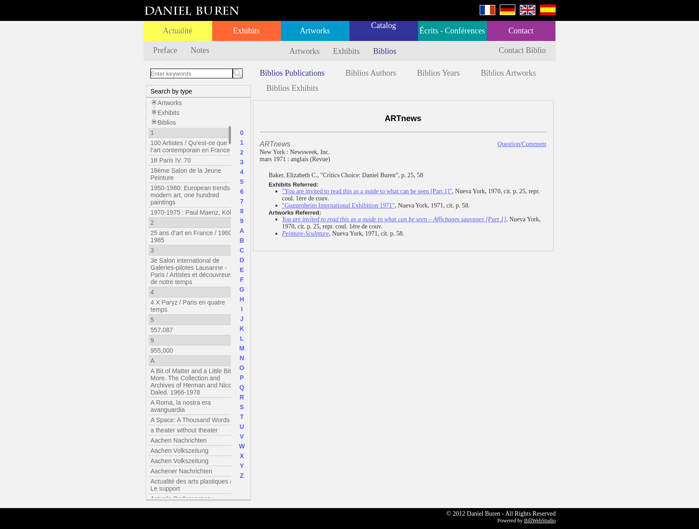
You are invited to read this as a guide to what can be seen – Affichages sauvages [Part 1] (394, 219)
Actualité (178, 30)
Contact (521, 30)
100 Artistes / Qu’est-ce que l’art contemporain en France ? (193, 146)
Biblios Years (438, 73)
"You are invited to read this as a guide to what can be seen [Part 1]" (367, 191)
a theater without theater (184, 430)
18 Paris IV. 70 (171, 160)
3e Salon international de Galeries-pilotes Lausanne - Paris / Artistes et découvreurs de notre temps (192, 271)
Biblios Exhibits (293, 88)
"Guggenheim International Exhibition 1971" (338, 205)
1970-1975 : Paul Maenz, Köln (192, 212)
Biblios (384, 51)
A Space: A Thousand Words (190, 419)
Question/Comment (522, 144)
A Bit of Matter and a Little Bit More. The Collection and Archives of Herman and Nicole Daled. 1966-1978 (194, 381)
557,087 (162, 330)
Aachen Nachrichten (179, 440)
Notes (199, 50)
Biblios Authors (370, 73)
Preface (165, 50)
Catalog (383, 25)
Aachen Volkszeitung (180, 450)
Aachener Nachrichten (182, 471)
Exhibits (246, 30)
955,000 (162, 350)
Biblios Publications (292, 73)
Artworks (315, 30)
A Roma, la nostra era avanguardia (181, 406)
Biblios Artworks (508, 73)
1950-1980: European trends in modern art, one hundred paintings (194, 195)
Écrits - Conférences (452, 30)
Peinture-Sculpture (305, 233)
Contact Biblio (522, 50)
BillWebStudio (539, 520)
